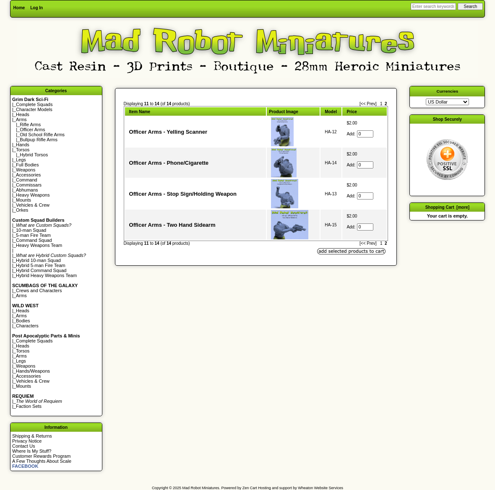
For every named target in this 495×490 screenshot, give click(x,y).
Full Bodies (27, 164)
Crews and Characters (39, 290)
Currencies (448, 91)
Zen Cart (249, 488)
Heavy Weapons (33, 194)
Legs (21, 159)
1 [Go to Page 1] (381, 103)
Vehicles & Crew (33, 204)
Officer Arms (32, 129)
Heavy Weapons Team (39, 245)
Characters (27, 325)
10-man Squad (31, 230)
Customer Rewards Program (41, 456)
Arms (21, 295)
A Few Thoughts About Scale (41, 461)
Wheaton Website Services (320, 488)
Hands (22, 144)
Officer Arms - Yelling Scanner (168, 132)
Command (26, 179)
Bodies (23, 320)
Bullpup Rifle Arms (38, 139)
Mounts (23, 199)
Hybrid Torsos (34, 154)
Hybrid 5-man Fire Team (40, 265)
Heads (22, 114)
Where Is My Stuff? (31, 451)
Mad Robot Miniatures (200, 488)
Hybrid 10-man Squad (38, 260)
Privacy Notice (27, 440)
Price (351, 111)
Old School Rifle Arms (42, 134)
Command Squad (34, 240)
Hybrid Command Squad (41, 270)
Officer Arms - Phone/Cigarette (169, 163)
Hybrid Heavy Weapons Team (46, 275)
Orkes (22, 210)
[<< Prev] (368, 103)
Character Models (34, 109)
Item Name (140, 111)
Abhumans (27, 189)
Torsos (22, 149)
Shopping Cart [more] (447, 207)
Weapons (25, 169)
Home (19, 7)
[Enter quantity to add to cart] (365, 133)
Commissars (29, 184)
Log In (36, 7)
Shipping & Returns (32, 435)
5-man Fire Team (33, 235)
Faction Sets (29, 406)
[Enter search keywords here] (433, 6)
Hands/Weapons (33, 370)
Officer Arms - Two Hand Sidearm (172, 225)
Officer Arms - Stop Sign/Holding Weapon (183, 194)
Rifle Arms (30, 124)
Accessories (28, 174)
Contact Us (23, 446)
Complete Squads (34, 104)
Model (331, 111)
